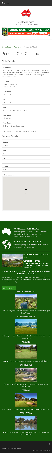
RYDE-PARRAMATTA (26, 291)
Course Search (7, 47)
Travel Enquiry (8, 288)
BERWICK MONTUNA (26, 317)
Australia (25, 234)
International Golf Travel (37, 245)
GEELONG (26, 390)
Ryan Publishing (30, 131)
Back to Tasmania (8, 175)
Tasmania (17, 47)
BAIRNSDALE (26, 365)
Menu (5, 3)
